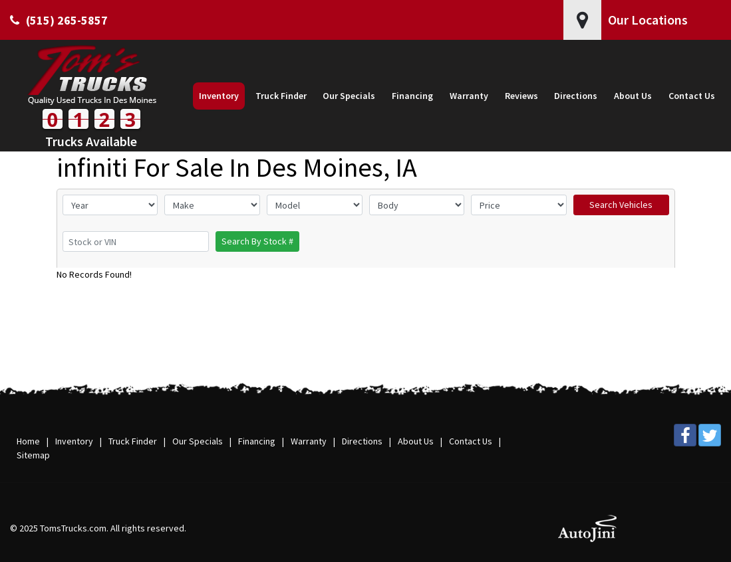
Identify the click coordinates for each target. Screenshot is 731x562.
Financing (256, 441)
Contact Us (470, 441)
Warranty (309, 441)
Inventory (74, 441)
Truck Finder (132, 441)
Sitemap (33, 455)
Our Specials (197, 441)
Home (28, 441)
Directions (362, 441)
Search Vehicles (621, 205)
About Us (416, 441)
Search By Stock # (257, 241)
